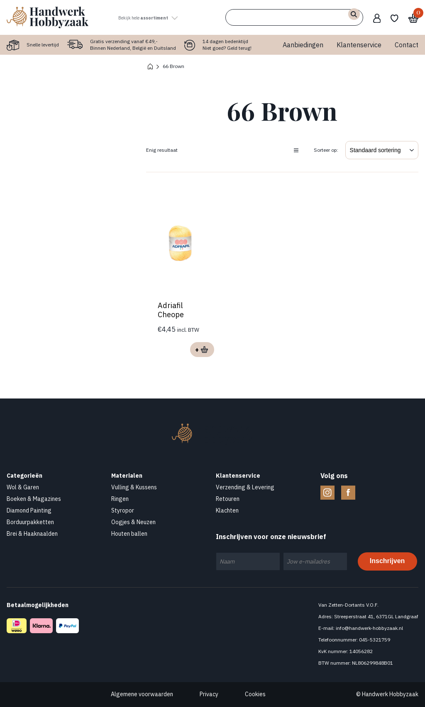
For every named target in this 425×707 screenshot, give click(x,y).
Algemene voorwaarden (142, 694)
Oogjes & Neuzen (133, 522)
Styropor (122, 510)
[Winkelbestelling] (381, 150)
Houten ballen (129, 533)
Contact (406, 45)
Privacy (209, 694)
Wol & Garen (23, 487)
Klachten (227, 510)
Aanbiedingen (303, 45)
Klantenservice (359, 45)
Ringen (120, 499)
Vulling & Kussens (134, 487)
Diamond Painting (29, 510)
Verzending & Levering (245, 487)
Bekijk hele (159, 17)
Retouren (227, 499)
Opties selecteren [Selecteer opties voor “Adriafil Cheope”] (201, 349)
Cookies (255, 694)
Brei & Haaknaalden (32, 533)
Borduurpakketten (30, 522)
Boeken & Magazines (34, 499)
